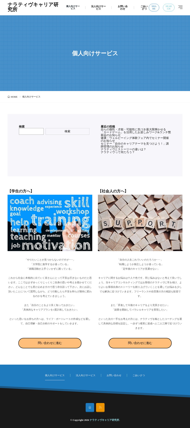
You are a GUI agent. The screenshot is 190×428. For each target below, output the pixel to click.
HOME (14, 97)
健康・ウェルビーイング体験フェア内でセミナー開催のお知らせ (135, 139)
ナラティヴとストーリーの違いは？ (123, 149)
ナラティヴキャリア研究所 (31, 7)
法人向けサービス (99, 7)
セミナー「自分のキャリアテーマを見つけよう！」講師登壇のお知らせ (135, 145)
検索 (22, 126)
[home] (90, 407)
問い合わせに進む (50, 343)
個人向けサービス (73, 7)
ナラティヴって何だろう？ (118, 152)
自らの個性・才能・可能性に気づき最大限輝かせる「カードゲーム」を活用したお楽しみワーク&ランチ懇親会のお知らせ (136, 132)
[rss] (100, 407)
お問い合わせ (123, 7)
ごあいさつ (144, 7)
